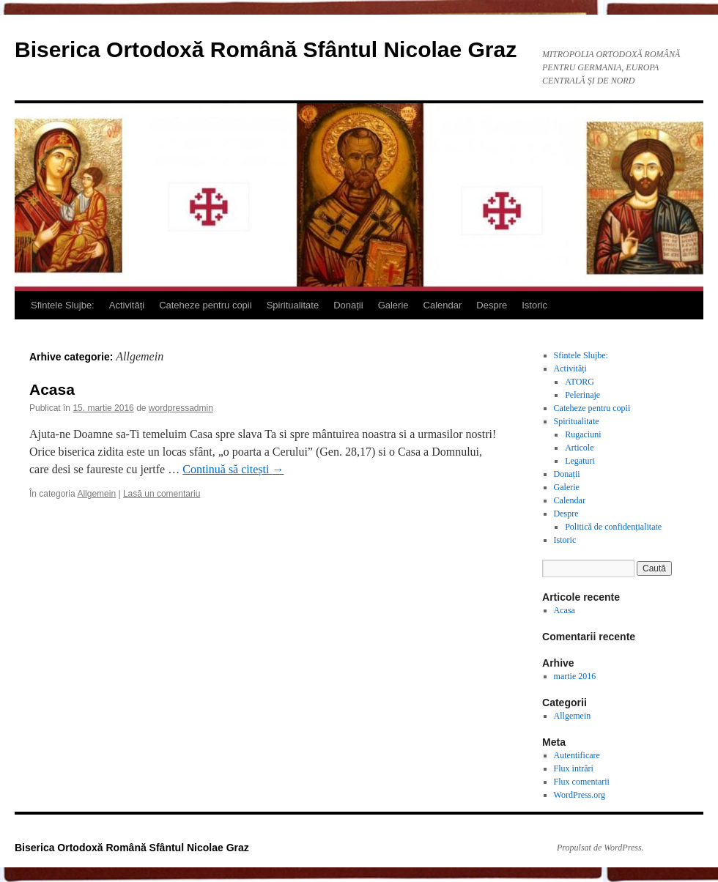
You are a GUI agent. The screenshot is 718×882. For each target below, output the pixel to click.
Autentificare (577, 755)
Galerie (393, 305)
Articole (579, 447)
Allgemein (96, 494)
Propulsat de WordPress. (600, 847)
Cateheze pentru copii (205, 305)
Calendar (442, 305)
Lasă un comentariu (161, 494)
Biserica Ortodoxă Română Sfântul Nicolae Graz (266, 49)
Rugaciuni (583, 434)
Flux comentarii (582, 782)
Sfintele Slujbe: (63, 305)
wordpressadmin (181, 408)
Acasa (52, 389)
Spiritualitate (293, 305)
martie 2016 (575, 676)
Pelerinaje (582, 395)
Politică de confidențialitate (613, 527)
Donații (348, 305)
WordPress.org (579, 795)
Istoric (534, 305)
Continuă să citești (233, 469)
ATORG (579, 382)
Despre (491, 305)
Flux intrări (573, 768)
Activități (126, 305)
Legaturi (580, 461)
